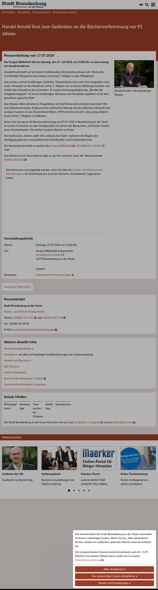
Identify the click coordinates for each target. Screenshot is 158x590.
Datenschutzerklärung (88, 560)
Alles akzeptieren (113, 569)
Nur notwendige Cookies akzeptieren (113, 576)
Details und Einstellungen (113, 583)
